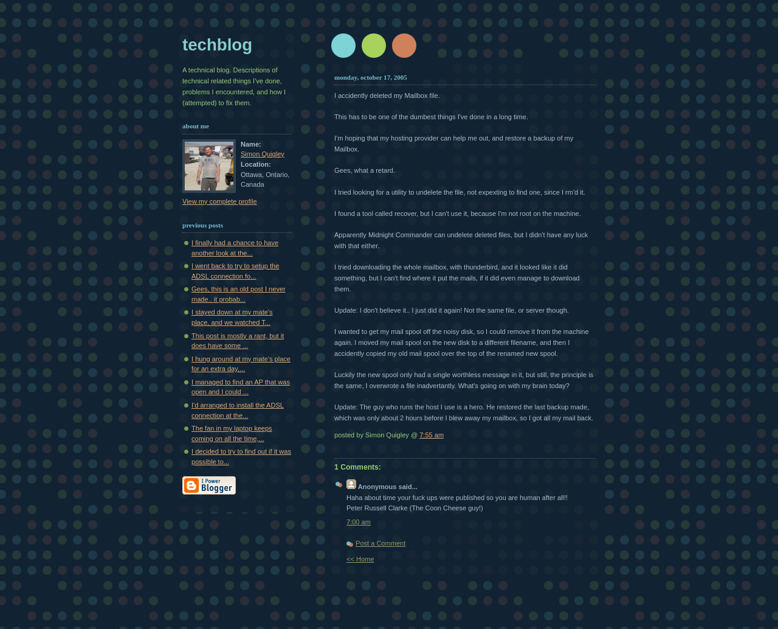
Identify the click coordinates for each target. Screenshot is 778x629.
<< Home (360, 559)
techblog (217, 44)
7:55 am (431, 435)
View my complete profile (219, 201)
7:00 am (358, 522)
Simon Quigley (262, 154)
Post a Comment (380, 543)
